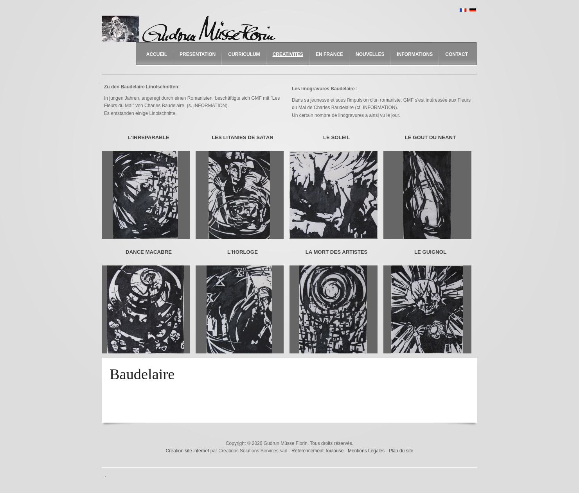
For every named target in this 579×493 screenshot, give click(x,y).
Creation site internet (187, 451)
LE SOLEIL (336, 137)
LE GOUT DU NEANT (430, 137)
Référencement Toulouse (318, 451)
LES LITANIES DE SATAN (242, 137)
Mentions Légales (367, 451)
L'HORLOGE (242, 252)
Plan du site (401, 451)
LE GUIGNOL (430, 252)
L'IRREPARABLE (148, 137)
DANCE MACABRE (149, 252)
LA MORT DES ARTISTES (337, 252)
